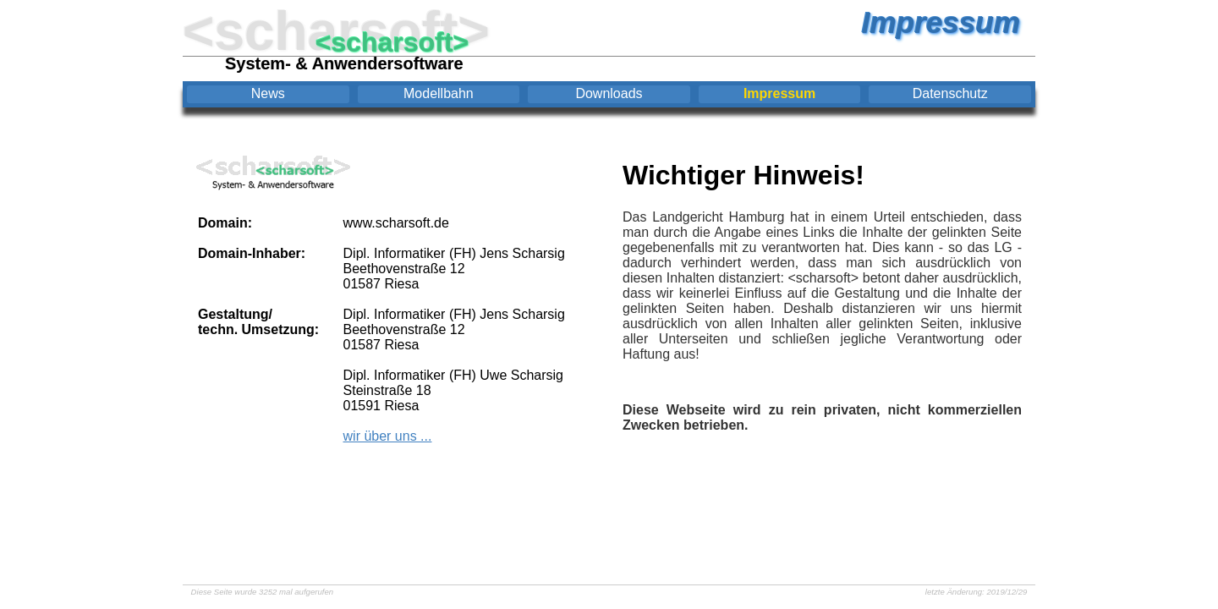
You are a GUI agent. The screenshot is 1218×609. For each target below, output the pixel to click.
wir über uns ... (387, 436)
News (268, 93)
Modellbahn (438, 93)
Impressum (779, 93)
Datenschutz (950, 93)
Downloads (608, 93)
